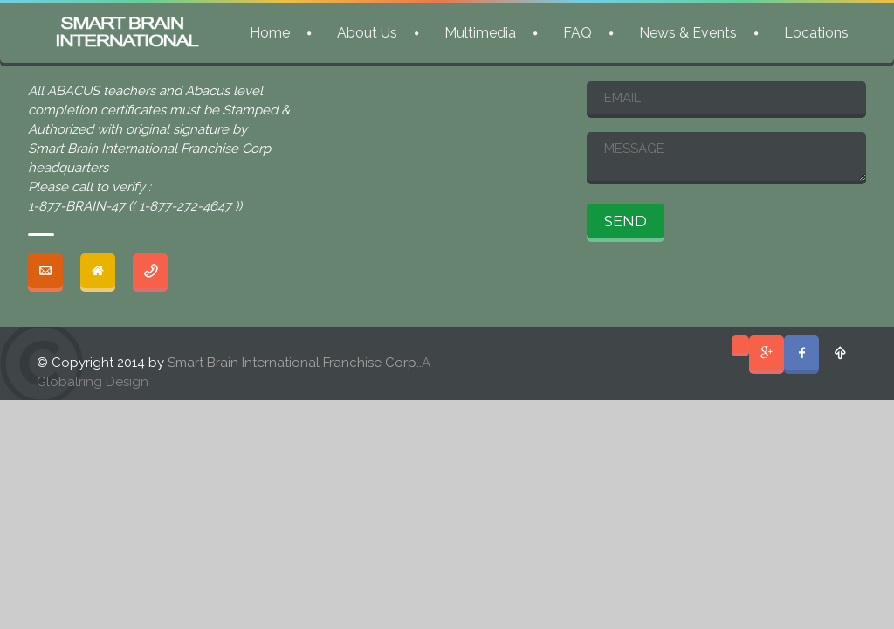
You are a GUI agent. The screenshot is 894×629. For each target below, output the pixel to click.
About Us (367, 32)
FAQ (577, 32)
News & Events (688, 32)
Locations (816, 32)
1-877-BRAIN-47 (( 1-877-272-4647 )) (135, 206)
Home (270, 32)
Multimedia (480, 32)
